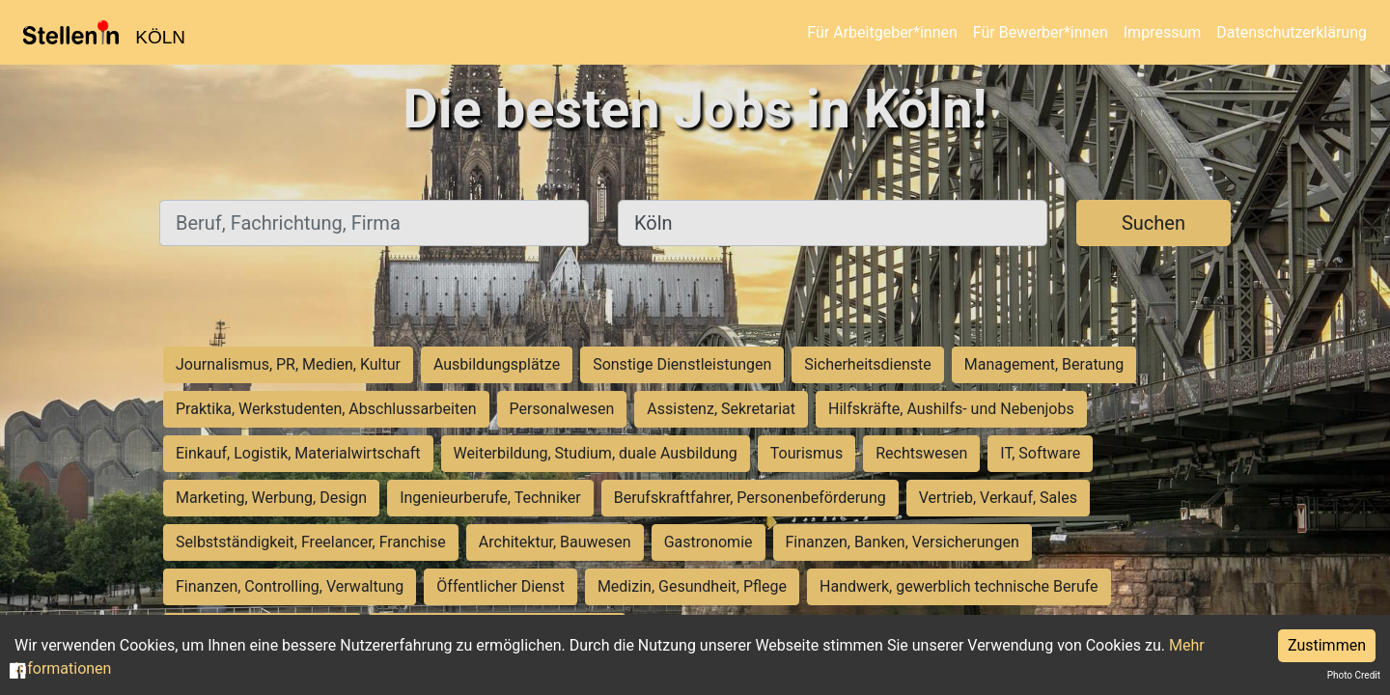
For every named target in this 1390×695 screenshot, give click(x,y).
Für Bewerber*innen (1040, 32)
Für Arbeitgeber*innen (882, 32)
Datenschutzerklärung (1291, 32)
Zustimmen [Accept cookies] (1327, 645)
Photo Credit (1353, 675)
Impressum (1163, 32)
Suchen (1153, 223)
